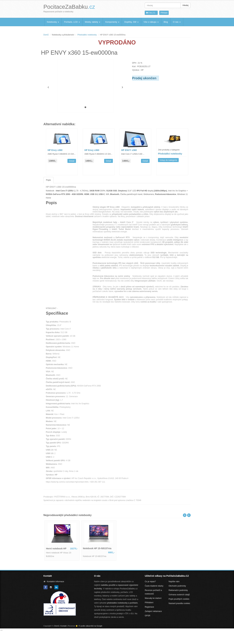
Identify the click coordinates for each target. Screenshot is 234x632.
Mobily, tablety (92, 22)
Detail (71, 161)
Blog (166, 22)
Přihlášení (149, 602)
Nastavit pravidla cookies (179, 603)
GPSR (147, 616)
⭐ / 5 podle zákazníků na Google (89, 626)
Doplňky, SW (131, 22)
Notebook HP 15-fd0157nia (97, 548)
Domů (46, 35)
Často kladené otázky (154, 586)
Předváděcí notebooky (87, 35)
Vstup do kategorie (168, 160)
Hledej (186, 5)
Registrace (149, 607)
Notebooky (53, 22)
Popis (48, 180)
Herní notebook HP (56, 548)
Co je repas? (150, 581)
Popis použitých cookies (179, 599)
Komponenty (112, 22)
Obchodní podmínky (177, 586)
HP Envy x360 (55, 150)
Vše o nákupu (151, 22)
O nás (177, 22)
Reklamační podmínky (178, 590)
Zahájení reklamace (153, 611)
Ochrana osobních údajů (179, 595)
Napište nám (174, 581)
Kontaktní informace (55, 581)
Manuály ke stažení (153, 598)
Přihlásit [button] (164, 13)
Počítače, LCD (72, 22)
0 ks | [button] (151, 13)
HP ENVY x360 (129, 150)
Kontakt (63, 626)
